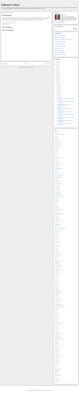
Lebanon (56, 246)
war (55, 366)
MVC (56, 280)
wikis (56, 373)
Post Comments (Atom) (28, 67)
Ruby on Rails (58, 323)
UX (55, 364)
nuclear (5, 23)
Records (56, 312)
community (57, 172)
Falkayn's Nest (10, 4)
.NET (56, 132)
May (58, 93)
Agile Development (59, 134)
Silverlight (57, 336)
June (58, 91)
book (56, 151)
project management (59, 306)
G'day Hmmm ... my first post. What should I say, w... (64, 124)
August (58, 87)
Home (26, 63)
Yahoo (56, 379)
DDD (56, 179)
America (56, 140)
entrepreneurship (58, 196)
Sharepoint (57, 334)
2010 (57, 71)
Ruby (56, 321)
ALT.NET (56, 138)
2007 (57, 77)
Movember (57, 274)
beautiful (56, 147)
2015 (57, 63)
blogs (56, 149)
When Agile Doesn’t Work (60, 52)
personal (56, 293)
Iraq (55, 237)
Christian (56, 162)
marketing (57, 256)
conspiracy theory (58, 175)
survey (56, 351)
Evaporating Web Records (60, 46)
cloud (56, 170)
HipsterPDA (57, 224)
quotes (56, 308)
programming (57, 304)
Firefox (56, 200)
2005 (57, 80)
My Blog (56, 282)
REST (56, 315)
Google (56, 218)
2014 (57, 64)
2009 (57, 73)
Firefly (56, 198)
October (59, 86)
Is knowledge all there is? (60, 43)
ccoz (56, 159)
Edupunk (56, 188)
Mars (56, 259)
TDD (56, 353)
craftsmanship (58, 177)
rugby (56, 325)
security (56, 330)
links (56, 248)
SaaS (56, 327)
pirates (56, 295)
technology (57, 355)
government (57, 220)
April (58, 95)
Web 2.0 (56, 368)
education (57, 185)
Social (56, 345)
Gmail (56, 215)
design (56, 181)
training (56, 360)
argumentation (58, 142)
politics (56, 297)
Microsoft (57, 267)
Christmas (57, 164)
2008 (57, 75)
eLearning (57, 192)
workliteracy (57, 375)
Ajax (56, 136)
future (56, 207)
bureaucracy (57, 157)
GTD (56, 222)
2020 (57, 61)
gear (56, 211)
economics (57, 183)
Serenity (56, 332)
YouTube (56, 381)
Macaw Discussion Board (60, 37)
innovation (57, 231)
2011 (57, 70)
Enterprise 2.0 (58, 194)
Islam (56, 239)
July (58, 89)
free (55, 203)
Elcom (56, 190)
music (56, 278)
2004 (57, 82)
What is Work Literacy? (59, 50)
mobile (56, 272)
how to (56, 226)
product (56, 302)
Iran (55, 235)
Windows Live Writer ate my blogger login (63, 39)
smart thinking (58, 338)
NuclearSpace (17, 17)
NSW (56, 287)
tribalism (56, 362)
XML (56, 377)
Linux (56, 250)
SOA (56, 340)
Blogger (51, 390)
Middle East (57, 269)
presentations (57, 299)
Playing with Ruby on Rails (60, 54)
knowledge (57, 241)
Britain (56, 153)
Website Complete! (59, 48)
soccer (56, 343)
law (55, 243)
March (58, 96)
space (9, 23)
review (56, 317)
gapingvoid (57, 209)
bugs (56, 155)
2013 (57, 66)
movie (56, 276)
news (56, 284)
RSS (56, 319)
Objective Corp (58, 291)
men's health (57, 265)
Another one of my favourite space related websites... (64, 105)
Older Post (48, 63)
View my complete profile (60, 22)
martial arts (57, 261)
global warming (58, 213)
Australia (56, 144)
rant (55, 310)
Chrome (56, 166)
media (56, 263)
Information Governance (60, 228)
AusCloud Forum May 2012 (60, 35)
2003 (57, 84)
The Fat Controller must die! (60, 41)
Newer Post (4, 63)
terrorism (56, 358)
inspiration (57, 233)
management (57, 254)
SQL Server (57, 349)
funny (56, 205)
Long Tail (56, 252)
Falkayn (64, 14)
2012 (57, 68)
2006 (57, 79)
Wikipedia (57, 371)
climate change (58, 168)
